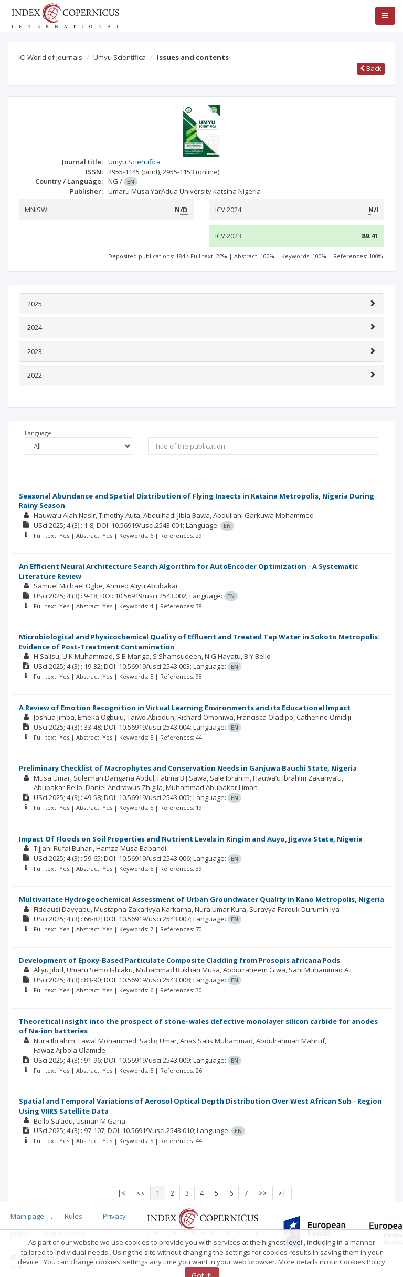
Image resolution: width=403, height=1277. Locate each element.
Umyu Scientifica (119, 57)
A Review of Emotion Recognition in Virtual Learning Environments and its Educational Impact (185, 707)
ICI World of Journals (50, 57)
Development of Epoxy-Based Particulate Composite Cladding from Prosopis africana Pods (179, 960)
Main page (27, 1216)
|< (121, 1193)
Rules (73, 1216)
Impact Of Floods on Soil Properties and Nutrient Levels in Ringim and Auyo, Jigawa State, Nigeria (191, 839)
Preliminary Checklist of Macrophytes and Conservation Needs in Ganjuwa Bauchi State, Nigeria (188, 768)
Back (370, 68)
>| (282, 1193)
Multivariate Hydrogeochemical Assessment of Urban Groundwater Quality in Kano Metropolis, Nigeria (201, 899)
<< (140, 1193)
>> (263, 1193)
